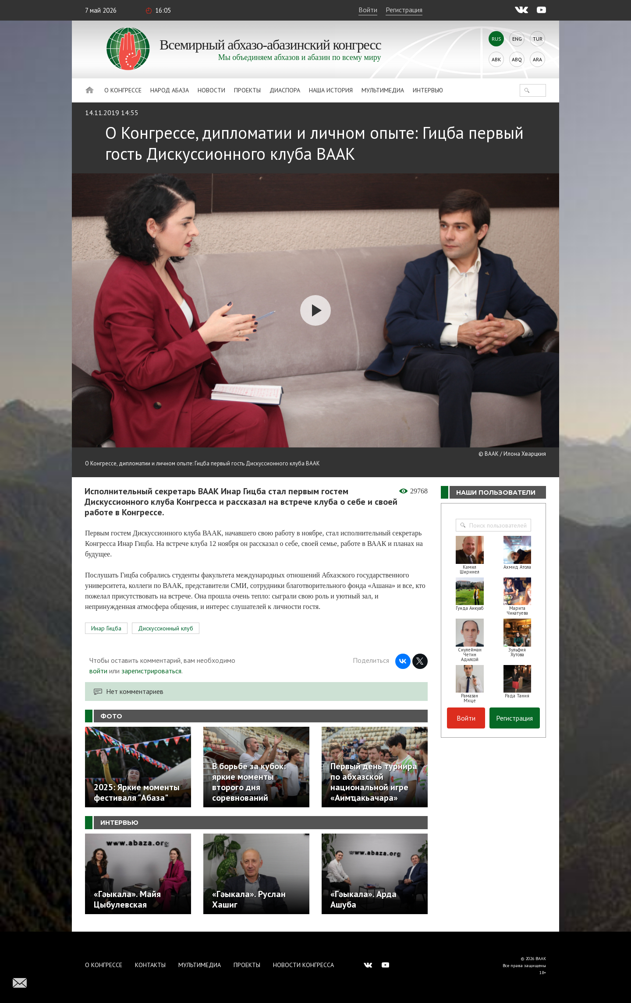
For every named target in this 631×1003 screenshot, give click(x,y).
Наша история (331, 90)
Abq (517, 59)
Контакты (150, 965)
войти (98, 670)
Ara (537, 59)
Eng (517, 38)
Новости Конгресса (303, 965)
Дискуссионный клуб (165, 628)
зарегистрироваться (151, 670)
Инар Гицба (106, 628)
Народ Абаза (169, 90)
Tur (537, 38)
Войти (367, 9)
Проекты (247, 90)
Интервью (428, 90)
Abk (496, 59)
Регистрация (404, 9)
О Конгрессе (123, 90)
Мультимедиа (383, 90)
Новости (211, 90)
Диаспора (284, 90)
